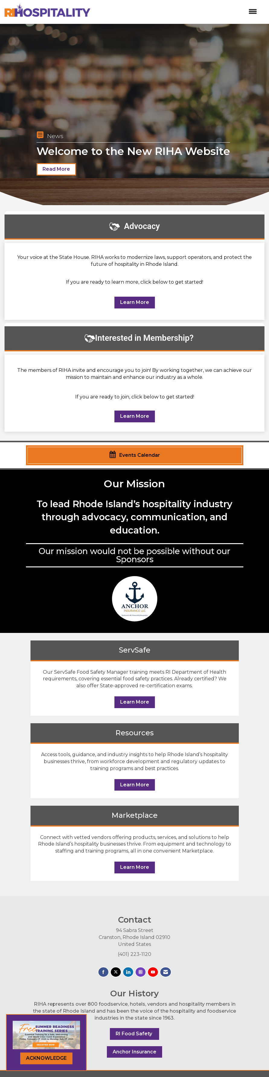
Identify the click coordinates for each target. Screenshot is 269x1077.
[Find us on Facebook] (103, 972)
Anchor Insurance (134, 1052)
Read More (56, 169)
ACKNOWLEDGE (46, 1058)
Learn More (134, 302)
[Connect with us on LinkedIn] (128, 972)
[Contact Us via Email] (165, 972)
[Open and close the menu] (176, 11)
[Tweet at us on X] (115, 972)
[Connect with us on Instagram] (140, 972)
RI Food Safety (134, 1034)
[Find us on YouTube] (153, 972)
